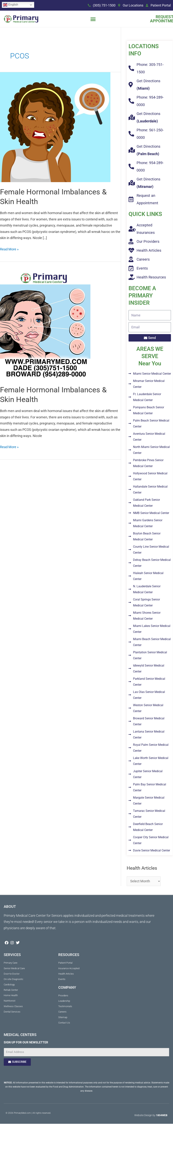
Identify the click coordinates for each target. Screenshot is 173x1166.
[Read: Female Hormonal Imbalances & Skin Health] (55, 127)
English (10, 5)
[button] (93, 19)
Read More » (9, 248)
